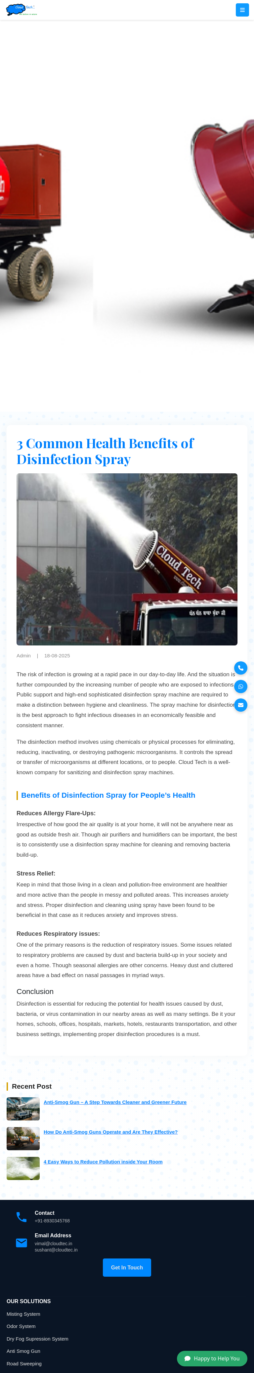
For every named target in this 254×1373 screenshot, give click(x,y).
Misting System (23, 1314)
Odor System (21, 1326)
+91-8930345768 (52, 1220)
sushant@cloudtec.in (56, 1250)
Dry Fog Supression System (37, 1339)
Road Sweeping (24, 1363)
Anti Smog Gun (23, 1351)
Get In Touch (127, 1267)
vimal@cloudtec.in (53, 1243)
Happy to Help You (211, 1358)
